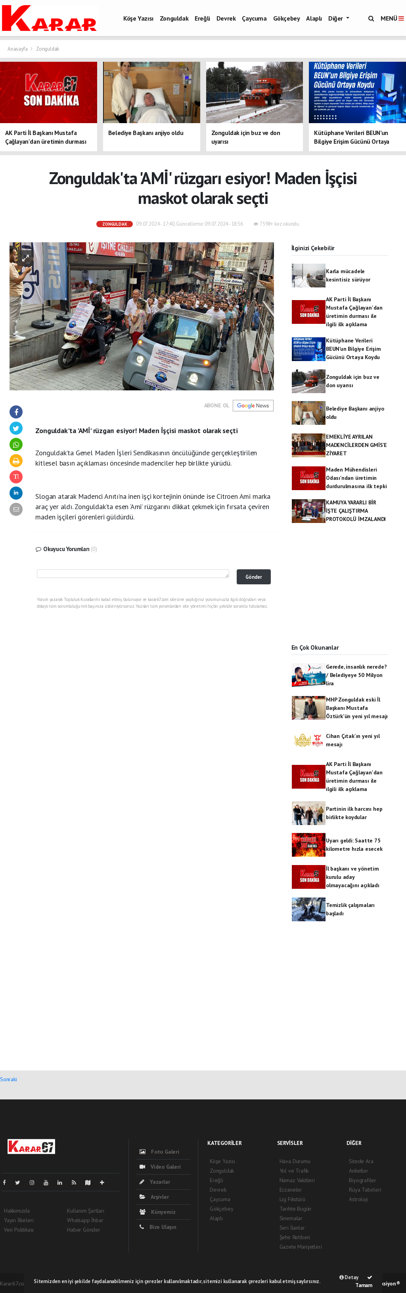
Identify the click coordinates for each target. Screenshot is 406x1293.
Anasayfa (18, 49)
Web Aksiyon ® (384, 1283)
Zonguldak (174, 18)
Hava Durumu (295, 1161)
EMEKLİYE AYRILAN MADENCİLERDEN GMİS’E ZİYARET (356, 445)
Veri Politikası (19, 1229)
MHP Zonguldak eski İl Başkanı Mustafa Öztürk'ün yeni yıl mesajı (357, 708)
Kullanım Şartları (85, 1210)
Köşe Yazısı (138, 18)
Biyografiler (362, 1180)
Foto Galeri (159, 1151)
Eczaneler (291, 1189)
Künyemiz (157, 1211)
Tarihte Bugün (296, 1208)
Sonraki (8, 1079)
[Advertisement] (339, 590)
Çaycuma (254, 18)
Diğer (336, 18)
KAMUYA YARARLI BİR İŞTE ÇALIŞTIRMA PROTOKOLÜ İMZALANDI (356, 511)
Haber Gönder (83, 1229)
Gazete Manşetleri (301, 1246)
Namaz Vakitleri (297, 1180)
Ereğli (202, 18)
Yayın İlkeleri (18, 1220)
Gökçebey (286, 18)
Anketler (358, 1170)
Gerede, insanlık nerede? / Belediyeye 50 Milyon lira (356, 675)
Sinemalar (291, 1218)
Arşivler (154, 1196)
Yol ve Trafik (294, 1170)
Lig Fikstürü (292, 1199)
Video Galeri (160, 1166)
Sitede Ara (361, 1161)
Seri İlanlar (292, 1227)
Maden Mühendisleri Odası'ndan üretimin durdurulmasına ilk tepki (356, 478)
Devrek (226, 18)
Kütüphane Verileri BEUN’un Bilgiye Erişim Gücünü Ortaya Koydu (353, 349)
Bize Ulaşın (158, 1226)
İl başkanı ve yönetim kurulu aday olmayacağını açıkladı (352, 877)
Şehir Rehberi (295, 1237)
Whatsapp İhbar (85, 1220)
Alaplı (314, 18)
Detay (348, 1277)
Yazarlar (155, 1181)
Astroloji (358, 1199)
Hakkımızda (17, 1210)
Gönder (253, 577)
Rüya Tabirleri (365, 1189)
